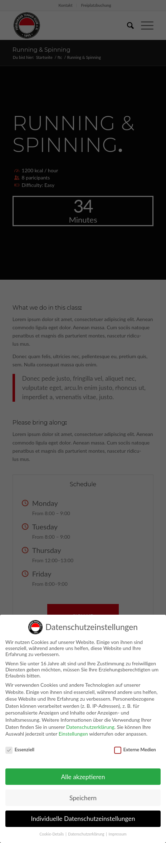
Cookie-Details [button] (52, 830)
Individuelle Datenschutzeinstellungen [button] (83, 815)
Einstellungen (73, 730)
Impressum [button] (118, 830)
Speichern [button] (83, 794)
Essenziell (19, 745)
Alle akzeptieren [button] (83, 773)
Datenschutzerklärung (90, 723)
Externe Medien (135, 745)
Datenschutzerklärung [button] (86, 830)
